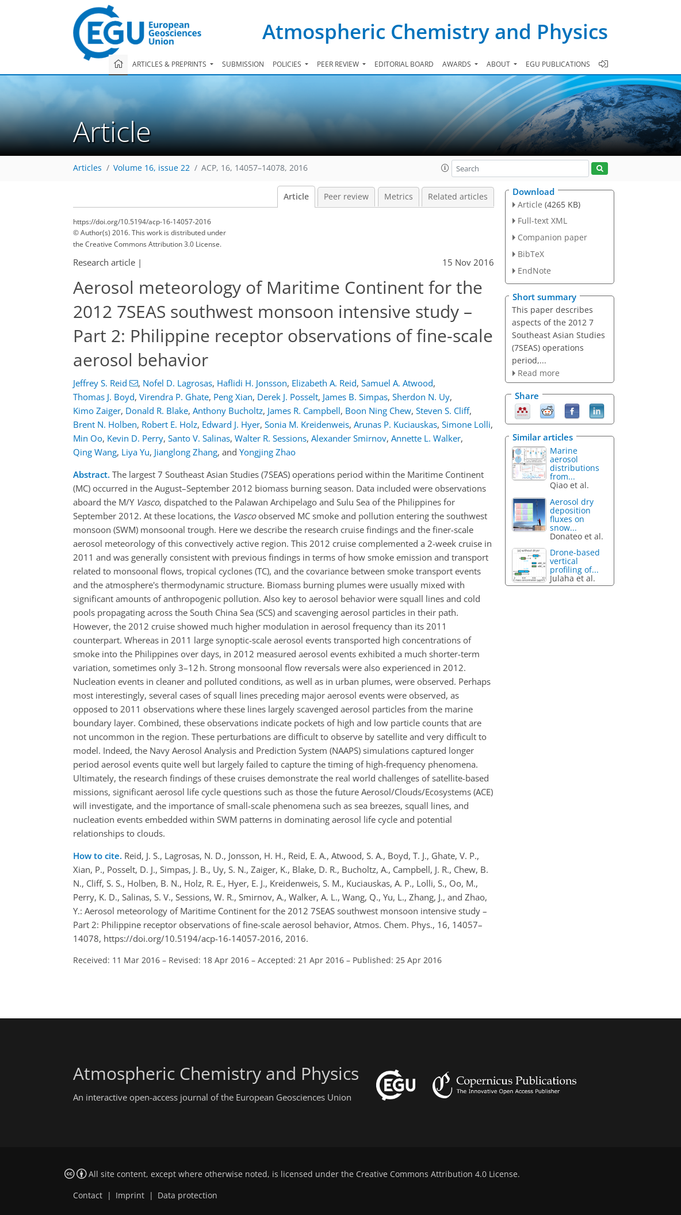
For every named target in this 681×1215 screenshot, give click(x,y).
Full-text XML (542, 220)
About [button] (499, 64)
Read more (539, 372)
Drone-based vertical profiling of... (575, 561)
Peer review (346, 196)
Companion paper (552, 237)
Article (296, 196)
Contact (87, 1195)
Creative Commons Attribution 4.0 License (437, 1174)
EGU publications (558, 64)
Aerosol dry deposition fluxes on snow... (572, 514)
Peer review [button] (339, 64)
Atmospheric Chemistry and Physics (435, 31)
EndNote (534, 270)
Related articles (458, 196)
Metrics (398, 196)
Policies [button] (288, 64)
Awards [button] (457, 64)
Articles (87, 168)
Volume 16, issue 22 (151, 168)
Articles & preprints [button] (170, 64)
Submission (243, 64)
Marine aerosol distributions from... (574, 463)
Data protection (187, 1195)
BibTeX (531, 253)
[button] (445, 168)
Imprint (130, 1195)
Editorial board (404, 64)
